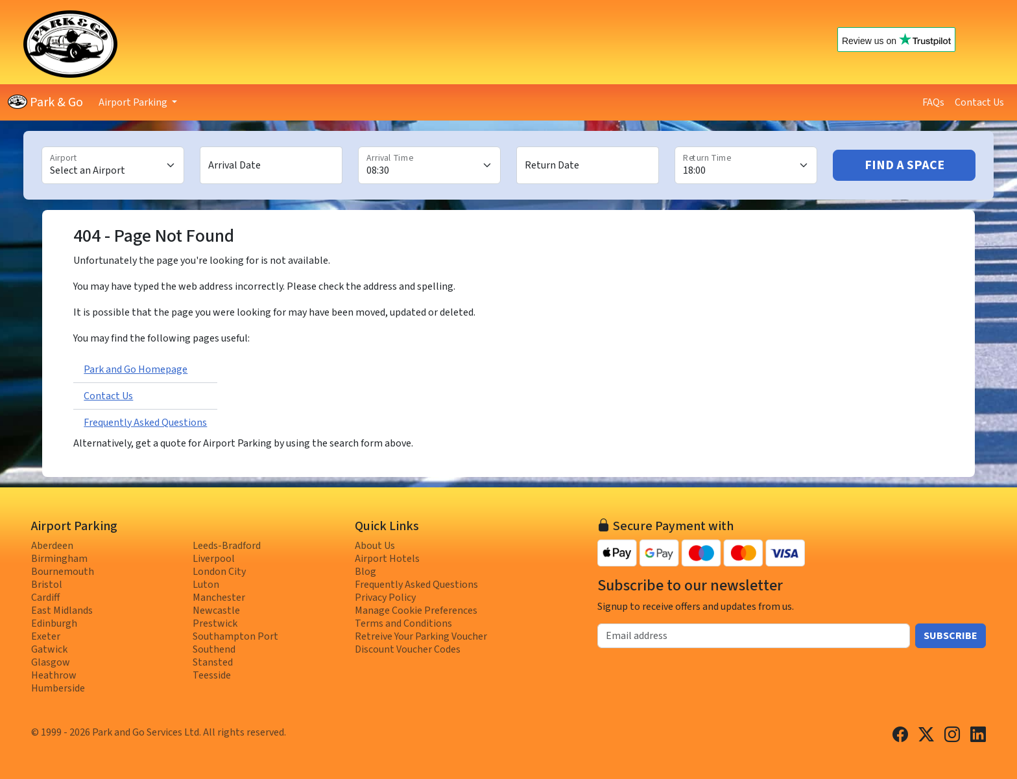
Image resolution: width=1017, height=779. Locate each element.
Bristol (46, 584)
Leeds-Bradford (227, 545)
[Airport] (113, 165)
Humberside (58, 688)
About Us (375, 545)
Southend (214, 649)
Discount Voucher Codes (408, 649)
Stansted (213, 662)
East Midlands (62, 610)
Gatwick (49, 649)
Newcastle (216, 610)
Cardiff (45, 597)
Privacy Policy (385, 597)
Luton (206, 584)
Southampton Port (235, 636)
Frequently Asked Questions (145, 422)
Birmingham (59, 558)
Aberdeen (52, 545)
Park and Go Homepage (135, 369)
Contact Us (979, 102)
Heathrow (54, 675)
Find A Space (904, 165)
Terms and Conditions (403, 623)
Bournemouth (62, 571)
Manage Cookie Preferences (416, 610)
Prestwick (215, 623)
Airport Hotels (387, 558)
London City (219, 571)
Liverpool (214, 558)
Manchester (219, 597)
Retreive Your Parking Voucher (421, 636)
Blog (365, 571)
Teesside (212, 675)
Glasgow (50, 662)
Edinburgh (54, 623)
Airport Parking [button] (134, 102)
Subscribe (950, 636)
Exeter (45, 636)
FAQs (933, 102)
